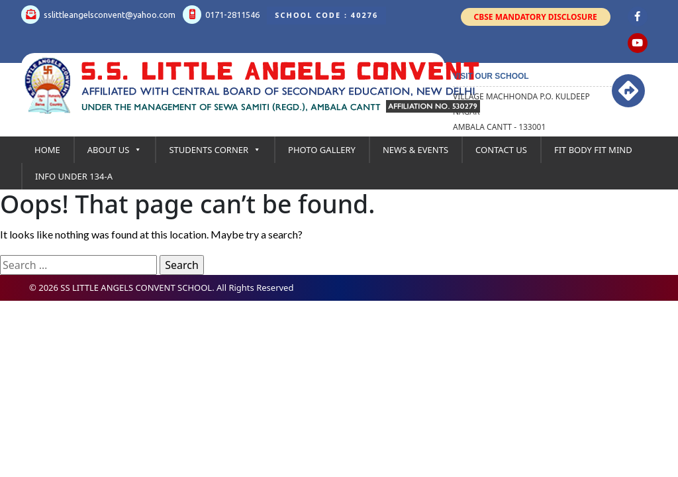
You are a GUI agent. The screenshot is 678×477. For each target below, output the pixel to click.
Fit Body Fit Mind (593, 150)
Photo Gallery (322, 150)
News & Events (415, 150)
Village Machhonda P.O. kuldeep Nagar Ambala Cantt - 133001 (521, 111)
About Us (114, 149)
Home (47, 150)
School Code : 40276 (326, 15)
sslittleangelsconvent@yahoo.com (98, 14)
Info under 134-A (74, 176)
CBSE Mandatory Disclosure (535, 17)
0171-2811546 (221, 14)
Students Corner (215, 149)
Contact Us (501, 150)
